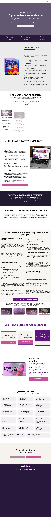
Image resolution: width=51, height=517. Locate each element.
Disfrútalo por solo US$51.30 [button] (25, 372)
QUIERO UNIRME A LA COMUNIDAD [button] (15, 203)
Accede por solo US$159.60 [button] (42, 373)
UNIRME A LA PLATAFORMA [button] (25, 33)
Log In (47, 1)
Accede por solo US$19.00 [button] (8, 372)
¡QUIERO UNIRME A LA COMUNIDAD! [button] (39, 416)
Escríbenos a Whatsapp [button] (33, 500)
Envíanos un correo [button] (17, 500)
